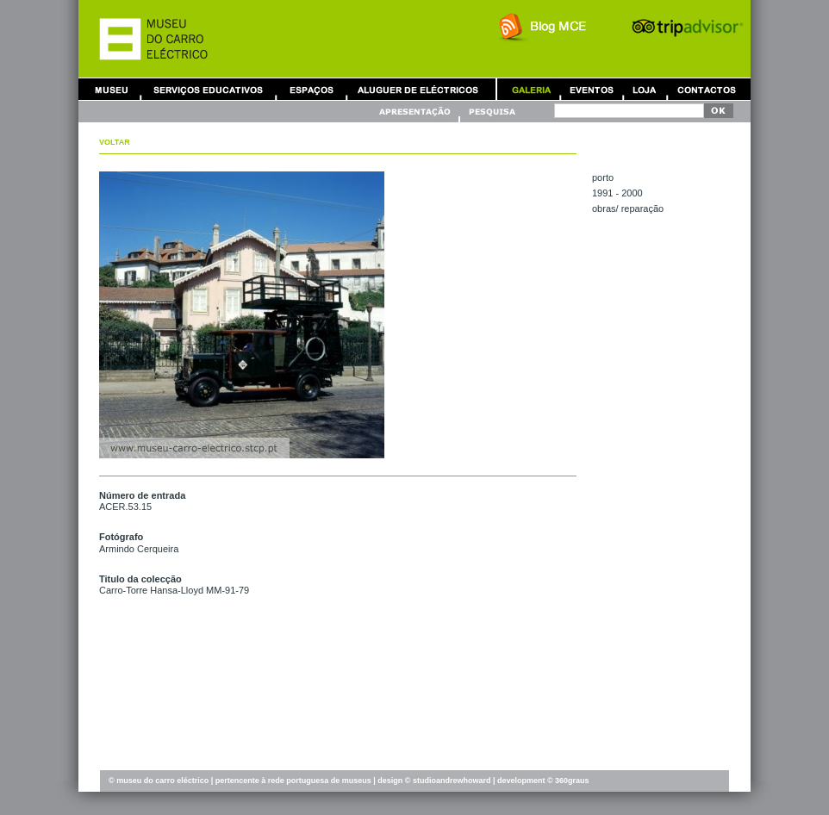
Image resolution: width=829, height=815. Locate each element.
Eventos (591, 89)
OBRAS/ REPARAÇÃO (628, 208)
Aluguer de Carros (417, 89)
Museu (115, 89)
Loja (645, 89)
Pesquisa (491, 111)
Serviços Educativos (208, 89)
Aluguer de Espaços (311, 89)
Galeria (531, 89)
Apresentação (417, 111)
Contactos (706, 89)
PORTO (603, 177)
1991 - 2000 (617, 193)
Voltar (114, 142)
